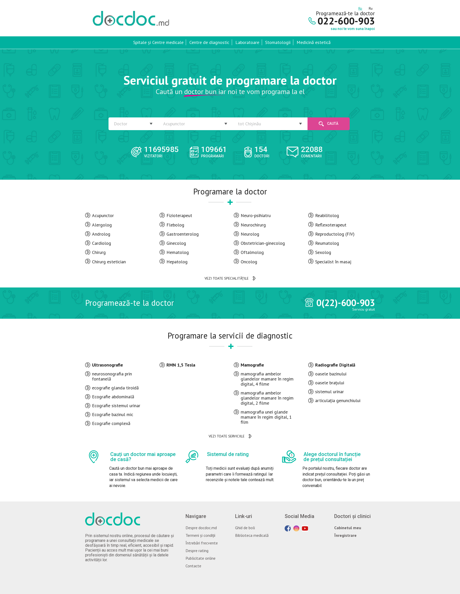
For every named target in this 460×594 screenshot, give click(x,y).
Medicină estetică (314, 42)
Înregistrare (345, 535)
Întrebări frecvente (202, 542)
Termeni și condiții (200, 535)
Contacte (193, 565)
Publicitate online (201, 558)
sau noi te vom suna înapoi (353, 29)
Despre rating (197, 550)
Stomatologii (277, 42)
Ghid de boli (245, 527)
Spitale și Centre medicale (158, 42)
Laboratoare (247, 42)
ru (371, 7)
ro (360, 7)
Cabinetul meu (347, 527)
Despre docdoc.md (201, 527)
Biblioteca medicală (252, 535)
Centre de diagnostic (209, 42)
